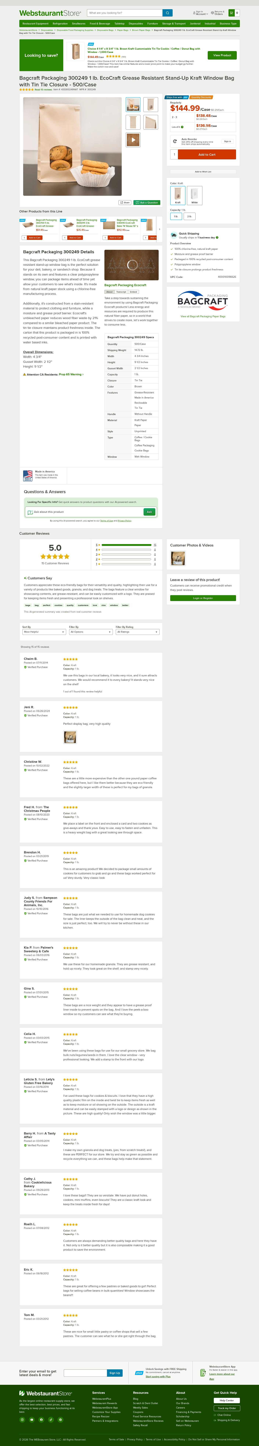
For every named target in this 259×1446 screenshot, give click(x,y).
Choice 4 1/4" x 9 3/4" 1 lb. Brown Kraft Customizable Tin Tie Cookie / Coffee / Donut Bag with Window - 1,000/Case (144, 50)
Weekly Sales (140, 1407)
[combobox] (124, 13)
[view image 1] (178, 558)
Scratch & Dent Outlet (145, 1403)
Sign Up (115, 1373)
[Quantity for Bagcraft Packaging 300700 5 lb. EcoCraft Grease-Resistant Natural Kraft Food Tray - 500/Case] (24, 237)
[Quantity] (174, 154)
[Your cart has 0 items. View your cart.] (234, 13)
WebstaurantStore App (105, 1407)
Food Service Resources (147, 1416)
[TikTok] (51, 1420)
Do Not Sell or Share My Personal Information (214, 1439)
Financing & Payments (188, 1412)
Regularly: (176, 102)
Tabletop (119, 23)
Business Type (228, 23)
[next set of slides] (159, 229)
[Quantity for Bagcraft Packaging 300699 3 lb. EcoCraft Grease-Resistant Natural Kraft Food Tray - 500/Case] (64, 237)
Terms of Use (106, 520)
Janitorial (195, 23)
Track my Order (227, 1408)
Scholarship (182, 1416)
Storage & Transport (173, 23)
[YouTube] (32, 1420)
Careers (180, 1407)
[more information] (217, 237)
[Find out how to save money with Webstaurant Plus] (91, 43)
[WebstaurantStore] (49, 1393)
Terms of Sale (116, 1439)
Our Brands (182, 1403)
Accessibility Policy (174, 1439)
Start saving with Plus (158, 1376)
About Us (181, 1398)
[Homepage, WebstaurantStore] (50, 13)
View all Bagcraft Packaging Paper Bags (203, 316)
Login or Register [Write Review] (203, 598)
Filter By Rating (124, 627)
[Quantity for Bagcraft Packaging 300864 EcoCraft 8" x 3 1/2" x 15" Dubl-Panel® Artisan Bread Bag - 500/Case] (145, 237)
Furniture (152, 23)
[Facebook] (41, 1420)
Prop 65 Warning (70, 374)
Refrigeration (60, 23)
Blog (135, 1398)
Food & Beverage (100, 23)
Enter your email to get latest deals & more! (37, 1373)
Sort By (26, 627)
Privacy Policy (124, 520)
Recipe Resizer (101, 1416)
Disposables (136, 23)
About (109, 292)
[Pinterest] (60, 1420)
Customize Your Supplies (106, 1412)
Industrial (210, 23)
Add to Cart (34, 237)
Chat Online (222, 1415)
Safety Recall (140, 1425)
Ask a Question (147, 202)
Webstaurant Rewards (104, 1403)
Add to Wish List (203, 171)
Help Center (227, 1400)
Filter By (73, 627)
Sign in (227, 141)
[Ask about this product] (91, 512)
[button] (133, 104)
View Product (222, 55)
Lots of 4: (178, 127)
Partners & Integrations (105, 1421)
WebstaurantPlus (101, 1398)
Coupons (138, 1412)
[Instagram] (22, 1420)
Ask (149, 512)
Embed (133, 292)
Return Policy (183, 1425)
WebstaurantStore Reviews (148, 1421)
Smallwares (78, 23)
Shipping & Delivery (227, 1420)
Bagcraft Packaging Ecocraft (125, 285)
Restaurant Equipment (35, 23)
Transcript (121, 292)
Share (125, 202)
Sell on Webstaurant (187, 1421)
